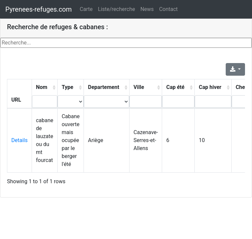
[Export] (235, 69)
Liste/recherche (116, 9)
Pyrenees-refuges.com (38, 9)
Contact (168, 9)
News (147, 9)
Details (19, 140)
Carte (86, 9)
